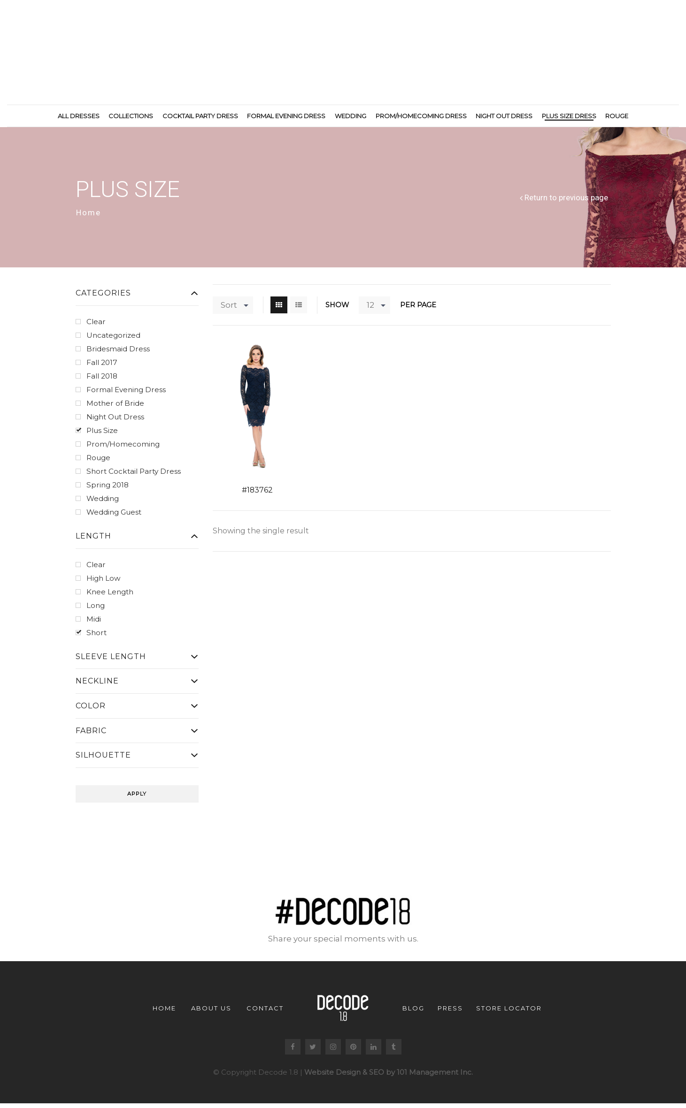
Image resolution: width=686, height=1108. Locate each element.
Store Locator (509, 1009)
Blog (413, 1009)
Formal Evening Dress (286, 116)
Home (88, 214)
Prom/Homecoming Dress (421, 116)
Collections (130, 116)
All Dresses (79, 116)
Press (450, 1009)
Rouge (616, 116)
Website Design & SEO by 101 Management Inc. (388, 1074)
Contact (265, 1009)
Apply (136, 795)
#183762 (257, 491)
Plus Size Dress (569, 116)
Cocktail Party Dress (200, 116)
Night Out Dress (504, 116)
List (298, 306)
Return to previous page (566, 200)
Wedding (350, 116)
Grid (278, 306)
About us (211, 1009)
